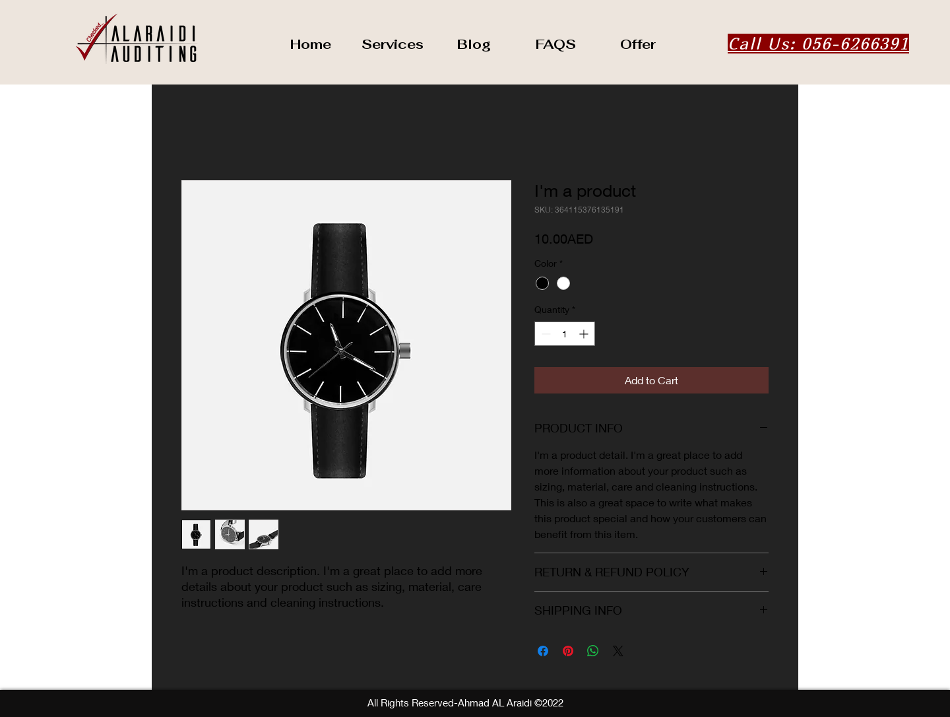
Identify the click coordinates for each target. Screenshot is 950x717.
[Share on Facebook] (543, 651)
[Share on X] (618, 651)
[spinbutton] (565, 333)
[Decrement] (544, 333)
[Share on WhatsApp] (593, 651)
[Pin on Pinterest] (568, 651)
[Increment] (585, 333)
